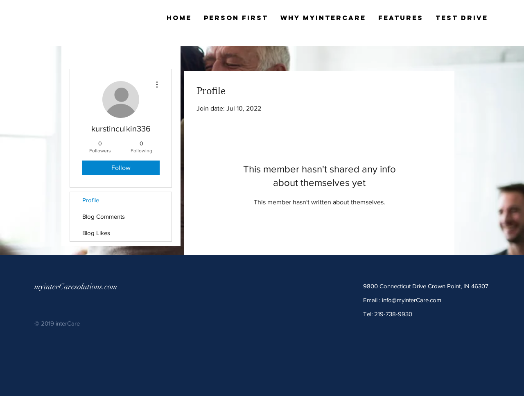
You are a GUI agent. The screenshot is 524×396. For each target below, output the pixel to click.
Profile (90, 200)
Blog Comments (103, 216)
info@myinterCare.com (411, 299)
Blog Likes (96, 232)
